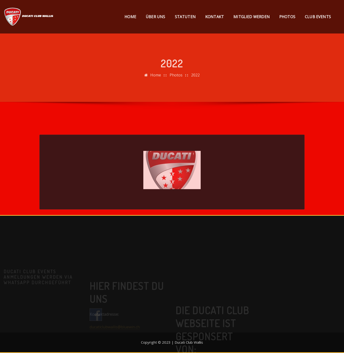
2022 (195, 77)
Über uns (155, 16)
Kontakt (214, 16)
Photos (287, 16)
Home (130, 16)
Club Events (318, 16)
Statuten (185, 16)
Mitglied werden (251, 16)
